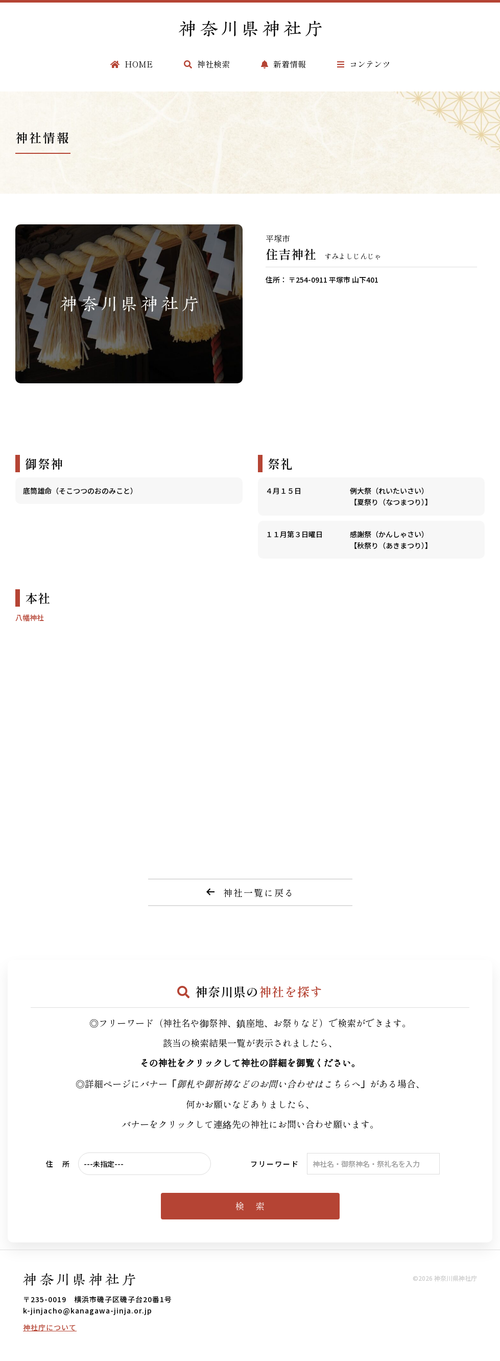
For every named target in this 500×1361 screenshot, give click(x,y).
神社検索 (207, 64)
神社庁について (50, 1327)
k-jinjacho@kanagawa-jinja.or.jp (87, 1310)
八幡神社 (29, 617)
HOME (131, 64)
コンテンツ (363, 64)
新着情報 (283, 64)
